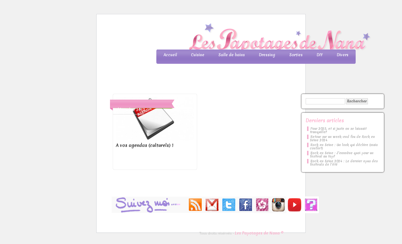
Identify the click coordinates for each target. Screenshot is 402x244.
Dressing (267, 54)
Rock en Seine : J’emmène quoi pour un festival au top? (342, 155)
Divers (342, 54)
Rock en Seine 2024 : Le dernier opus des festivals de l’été (344, 163)
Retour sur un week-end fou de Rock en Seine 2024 (342, 138)
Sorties (296, 54)
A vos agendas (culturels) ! (144, 145)
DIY (320, 54)
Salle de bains (231, 54)
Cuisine (197, 54)
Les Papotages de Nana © (259, 233)
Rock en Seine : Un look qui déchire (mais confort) (344, 147)
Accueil (170, 54)
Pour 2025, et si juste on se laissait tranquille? (338, 130)
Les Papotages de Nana (238, 38)
